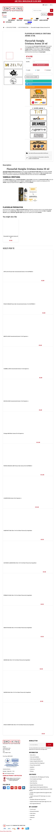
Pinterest (48, 70)
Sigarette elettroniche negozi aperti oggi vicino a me (40, 801)
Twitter (8, 787)
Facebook (4, 787)
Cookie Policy (8, 831)
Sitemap (31, 771)
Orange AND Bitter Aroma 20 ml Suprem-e (14, 433)
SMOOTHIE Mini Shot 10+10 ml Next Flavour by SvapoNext (18, 627)
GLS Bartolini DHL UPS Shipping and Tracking (39, 777)
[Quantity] (41, 61)
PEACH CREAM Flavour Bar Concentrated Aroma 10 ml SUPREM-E (19, 304)
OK (49, 744)
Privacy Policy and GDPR (35, 765)
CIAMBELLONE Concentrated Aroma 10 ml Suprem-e (16, 368)
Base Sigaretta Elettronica (35, 803)
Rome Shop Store (33, 783)
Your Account (33, 809)
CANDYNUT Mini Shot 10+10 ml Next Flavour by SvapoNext (18, 530)
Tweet (37, 70)
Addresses (32, 817)
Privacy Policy (3, 831)
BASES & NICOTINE (44, 19)
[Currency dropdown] (51, 5)
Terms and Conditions (34, 757)
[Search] (42, 10)
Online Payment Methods (35, 759)
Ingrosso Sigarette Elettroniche (36, 761)
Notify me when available (31, 77)
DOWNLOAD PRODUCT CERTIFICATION (12, 775)
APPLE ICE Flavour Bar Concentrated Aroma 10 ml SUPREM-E (18, 271)
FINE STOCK (20, 19)
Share (28, 70)
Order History (32, 813)
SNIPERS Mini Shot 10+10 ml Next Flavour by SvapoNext (17, 692)
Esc (31, 819)
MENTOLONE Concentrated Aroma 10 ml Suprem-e (16, 336)
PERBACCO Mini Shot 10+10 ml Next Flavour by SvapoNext (18, 595)
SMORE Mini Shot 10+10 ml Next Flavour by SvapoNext (17, 660)
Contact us (32, 769)
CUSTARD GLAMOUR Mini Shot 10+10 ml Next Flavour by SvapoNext (20, 562)
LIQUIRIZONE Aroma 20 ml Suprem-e (12, 498)
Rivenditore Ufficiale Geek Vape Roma (38, 799)
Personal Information (34, 811)
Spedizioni (32, 767)
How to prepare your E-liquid (35, 779)
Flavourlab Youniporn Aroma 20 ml (10, 237)
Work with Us (33, 755)
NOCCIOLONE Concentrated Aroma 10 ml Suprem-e (16, 401)
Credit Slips (32, 815)
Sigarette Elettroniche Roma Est (36, 785)
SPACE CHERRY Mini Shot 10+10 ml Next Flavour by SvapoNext (19, 724)
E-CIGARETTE (28, 23)
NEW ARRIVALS (11, 19)
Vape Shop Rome (33, 781)
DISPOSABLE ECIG (28, 19)
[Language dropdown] (45, 5)
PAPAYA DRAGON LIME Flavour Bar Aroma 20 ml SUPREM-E (18, 465)
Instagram (23, 787)
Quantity (28, 61)
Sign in (44, 14)
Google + (15, 787)
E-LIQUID (36, 19)
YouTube (12, 787)
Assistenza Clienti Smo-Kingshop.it (37, 763)
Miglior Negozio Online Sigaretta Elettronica (39, 787)
